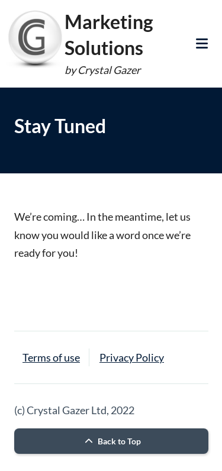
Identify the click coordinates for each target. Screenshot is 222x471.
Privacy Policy (131, 357)
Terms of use (51, 357)
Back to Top (111, 441)
